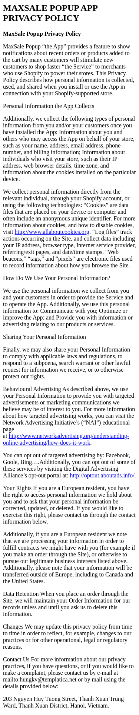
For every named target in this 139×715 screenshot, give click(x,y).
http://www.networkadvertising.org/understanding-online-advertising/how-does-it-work (66, 439)
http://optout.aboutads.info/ (102, 475)
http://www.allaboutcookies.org (52, 232)
